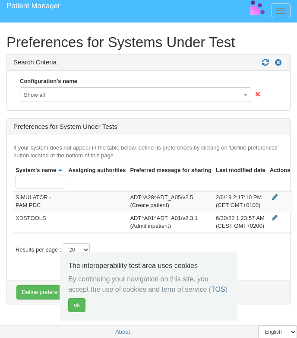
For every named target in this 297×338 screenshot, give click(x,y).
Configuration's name (48, 81)
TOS (218, 289)
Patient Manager (33, 6)
